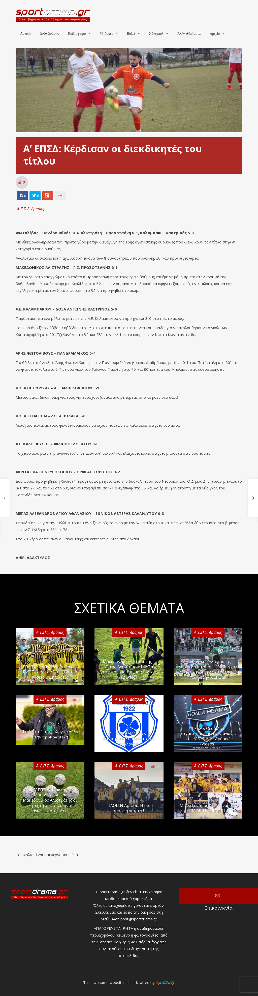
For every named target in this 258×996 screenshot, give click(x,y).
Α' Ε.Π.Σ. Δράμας (30, 208)
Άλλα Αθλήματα (189, 33)
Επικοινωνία (218, 896)
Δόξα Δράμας (49, 33)
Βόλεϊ (131, 34)
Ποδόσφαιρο (77, 34)
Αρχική (25, 33)
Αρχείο (215, 34)
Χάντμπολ (156, 34)
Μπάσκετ (106, 34)
